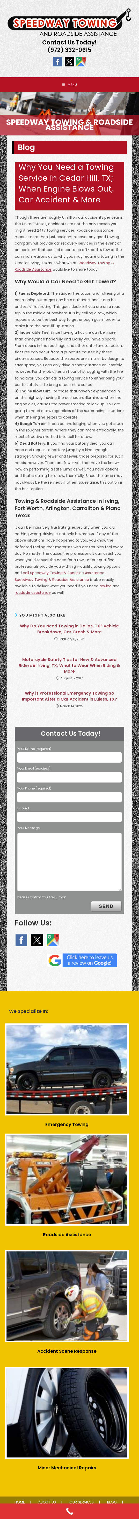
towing (105, 586)
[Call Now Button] (69, 1511)
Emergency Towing (67, 1125)
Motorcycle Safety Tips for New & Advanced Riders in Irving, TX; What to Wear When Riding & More (69, 666)
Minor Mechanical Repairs (67, 1468)
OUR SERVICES (81, 1502)
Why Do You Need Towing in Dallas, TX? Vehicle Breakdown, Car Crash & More (69, 629)
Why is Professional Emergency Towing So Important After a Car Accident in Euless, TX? (69, 697)
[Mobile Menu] (69, 85)
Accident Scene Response (67, 1352)
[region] (69, 114)
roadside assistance (33, 593)
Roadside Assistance (67, 1235)
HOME (19, 1502)
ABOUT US (47, 1502)
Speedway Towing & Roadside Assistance (52, 580)
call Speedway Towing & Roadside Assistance (63, 573)
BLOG (112, 1502)
